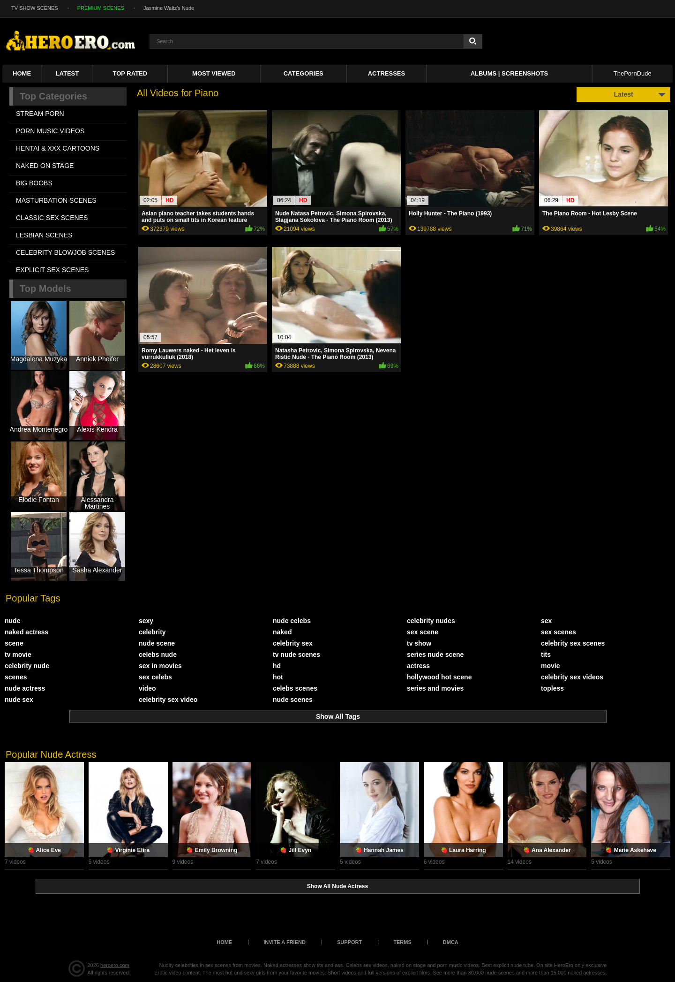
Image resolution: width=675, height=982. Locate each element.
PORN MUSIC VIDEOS (50, 131)
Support (349, 942)
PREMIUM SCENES (100, 8)
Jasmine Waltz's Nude (168, 8)
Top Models (45, 288)
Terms (402, 942)
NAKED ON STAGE (45, 165)
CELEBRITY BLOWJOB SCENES (65, 252)
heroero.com (114, 965)
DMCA (450, 942)
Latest (67, 73)
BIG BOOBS (34, 183)
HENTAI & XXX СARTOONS (57, 148)
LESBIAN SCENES (44, 235)
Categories (303, 73)
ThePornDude (633, 73)
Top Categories (53, 96)
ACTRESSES (386, 73)
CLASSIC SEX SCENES (52, 217)
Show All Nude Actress (337, 886)
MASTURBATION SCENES (56, 200)
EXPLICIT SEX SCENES (52, 270)
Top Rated (130, 73)
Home (22, 73)
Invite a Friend (284, 942)
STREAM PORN (40, 113)
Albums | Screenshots (509, 73)
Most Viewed (213, 73)
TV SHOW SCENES (34, 8)
